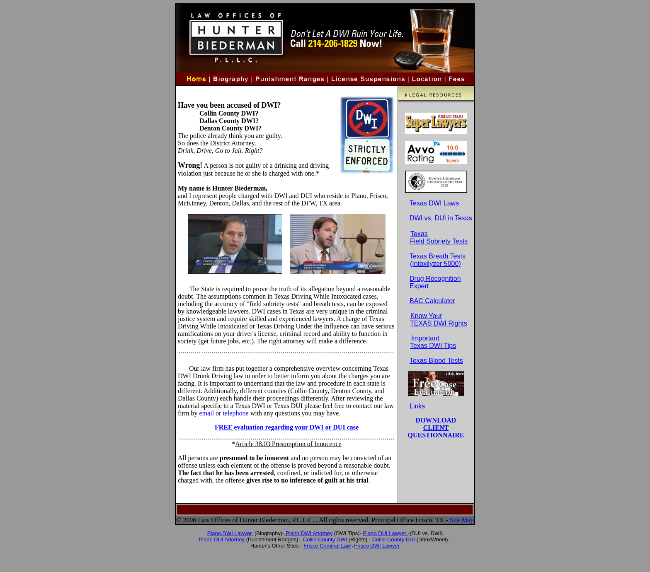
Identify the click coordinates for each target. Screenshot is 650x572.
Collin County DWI (325, 539)
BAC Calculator (427, 300)
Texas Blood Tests (436, 360)
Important (425, 338)
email (206, 413)
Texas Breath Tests (433, 256)
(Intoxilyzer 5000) (435, 263)
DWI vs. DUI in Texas (441, 218)
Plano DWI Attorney (308, 533)
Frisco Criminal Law (327, 546)
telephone (235, 413)
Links (417, 406)
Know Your (426, 315)
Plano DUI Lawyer (385, 533)
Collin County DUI (394, 539)
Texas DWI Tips (433, 345)
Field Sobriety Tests (439, 241)
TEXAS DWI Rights (438, 323)
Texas (419, 233)
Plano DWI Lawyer (229, 533)
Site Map (462, 520)
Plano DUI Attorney (222, 539)
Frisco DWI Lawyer (377, 546)
